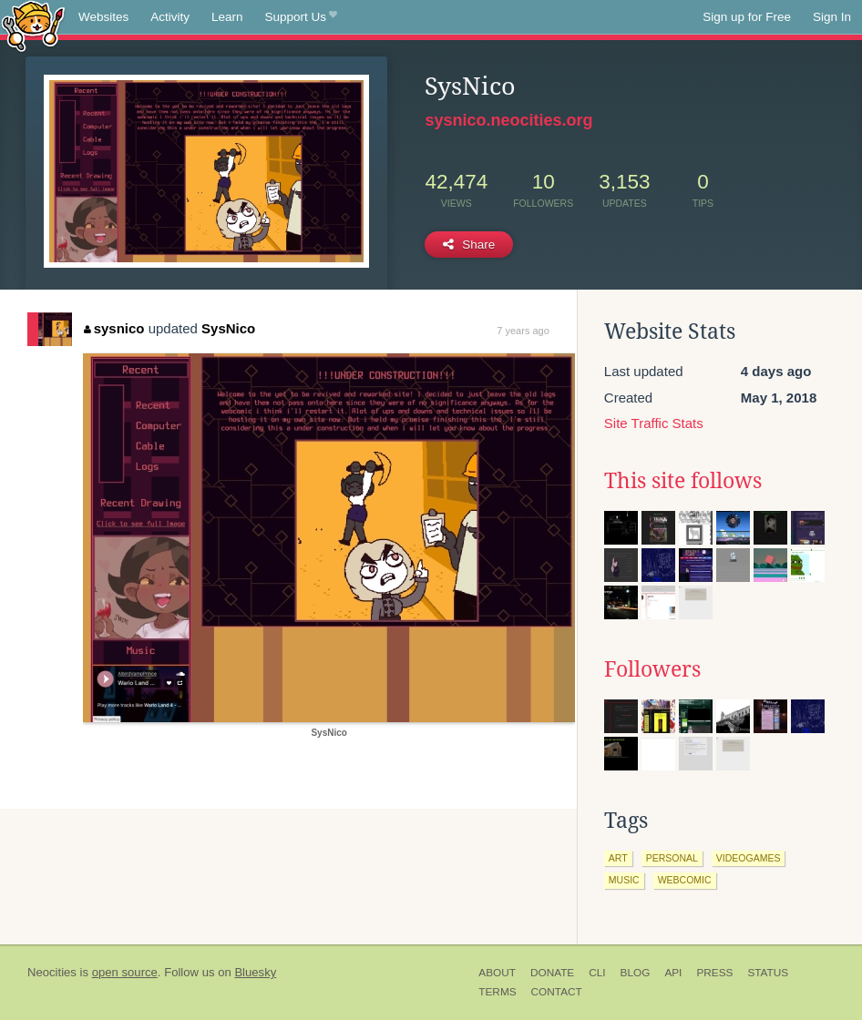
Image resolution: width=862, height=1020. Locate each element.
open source (125, 972)
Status (767, 972)
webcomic (685, 879)
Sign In (832, 17)
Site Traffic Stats (653, 423)
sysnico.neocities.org (508, 120)
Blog (636, 972)
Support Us (301, 17)
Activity (170, 17)
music (624, 879)
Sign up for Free (747, 17)
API (673, 972)
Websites (103, 17)
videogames (748, 857)
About (497, 972)
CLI (597, 972)
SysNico (228, 328)
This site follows (683, 481)
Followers (652, 669)
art (618, 857)
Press (714, 972)
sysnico (114, 328)
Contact (556, 991)
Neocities (52, 972)
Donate (552, 972)
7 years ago (523, 330)
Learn (227, 17)
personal (672, 857)
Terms (497, 991)
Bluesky (255, 972)
